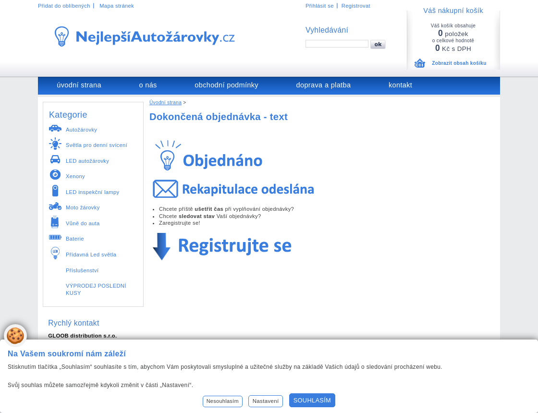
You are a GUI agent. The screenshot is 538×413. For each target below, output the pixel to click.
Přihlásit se (320, 6)
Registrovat (356, 6)
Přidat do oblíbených (64, 6)
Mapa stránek (116, 6)
